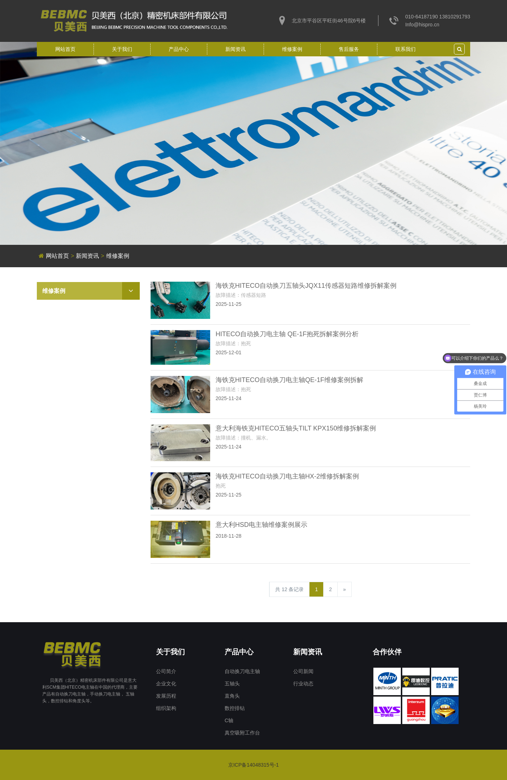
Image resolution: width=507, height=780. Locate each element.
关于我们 (122, 49)
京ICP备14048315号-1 (253, 765)
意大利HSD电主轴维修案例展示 (261, 524)
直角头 (232, 696)
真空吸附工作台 (242, 733)
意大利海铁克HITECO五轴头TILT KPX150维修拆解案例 (296, 428)
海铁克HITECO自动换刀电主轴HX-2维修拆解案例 (287, 476)
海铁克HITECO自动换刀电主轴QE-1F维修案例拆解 (289, 380)
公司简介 (166, 671)
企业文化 (166, 683)
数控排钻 (235, 708)
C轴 (229, 720)
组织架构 (166, 708)
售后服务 (349, 49)
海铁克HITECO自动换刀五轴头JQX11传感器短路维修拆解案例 (306, 285)
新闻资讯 (235, 49)
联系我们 (405, 49)
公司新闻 (303, 671)
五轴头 (232, 683)
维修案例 (292, 49)
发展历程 (166, 696)
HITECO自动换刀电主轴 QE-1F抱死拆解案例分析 (287, 334)
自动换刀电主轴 (242, 671)
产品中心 (179, 49)
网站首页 (65, 49)
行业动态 (303, 683)
